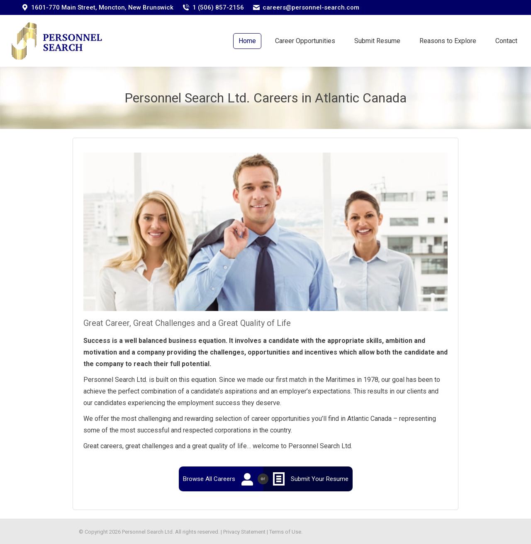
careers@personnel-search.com (311, 7)
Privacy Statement (244, 532)
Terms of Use (285, 532)
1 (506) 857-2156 (218, 7)
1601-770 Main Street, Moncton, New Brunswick (102, 7)
